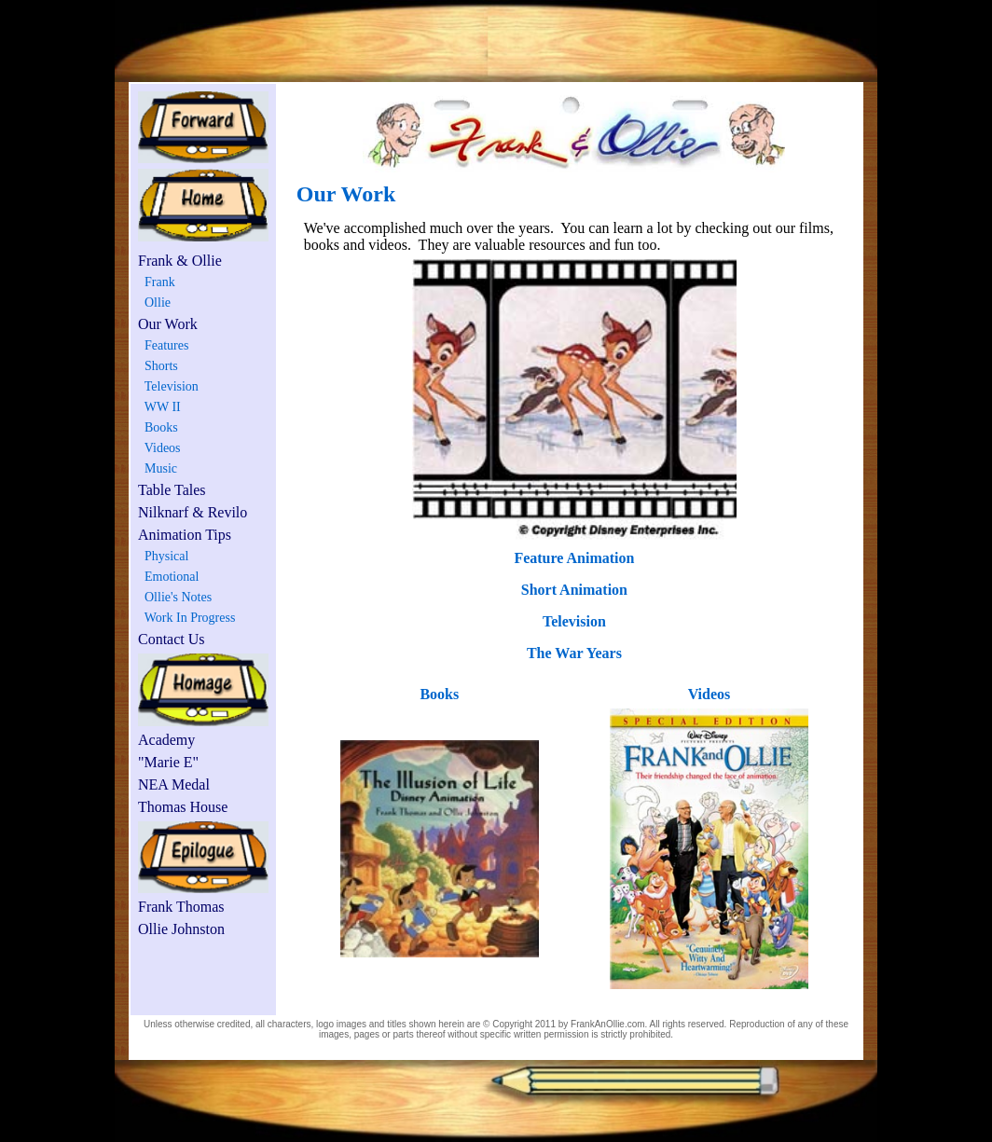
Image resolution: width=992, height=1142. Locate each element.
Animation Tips (184, 535)
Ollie (154, 303)
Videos (159, 448)
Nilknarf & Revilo (192, 512)
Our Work (168, 324)
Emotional (168, 577)
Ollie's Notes (175, 597)
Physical (163, 556)
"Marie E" (168, 762)
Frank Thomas (181, 907)
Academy (166, 740)
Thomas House (182, 807)
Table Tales (172, 490)
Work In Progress (186, 618)
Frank (156, 282)
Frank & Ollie (180, 260)
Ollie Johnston (181, 929)
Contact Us (171, 639)
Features (163, 345)
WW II (159, 407)
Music (157, 468)
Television (168, 386)
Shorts (158, 366)
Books (158, 427)
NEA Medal (174, 784)
